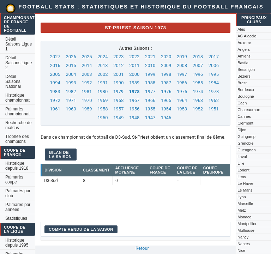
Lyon (241, 197)
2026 (71, 56)
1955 (150, 108)
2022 (134, 56)
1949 (118, 117)
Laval (242, 157)
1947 (150, 117)
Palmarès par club (17, 193)
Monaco (244, 217)
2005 (55, 74)
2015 (71, 65)
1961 (55, 108)
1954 (166, 108)
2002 (102, 74)
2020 (166, 56)
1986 (182, 82)
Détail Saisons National (13, 81)
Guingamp (246, 136)
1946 (166, 117)
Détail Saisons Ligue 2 (18, 62)
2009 (166, 65)
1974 (198, 91)
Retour (142, 248)
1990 (118, 82)
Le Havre (245, 183)
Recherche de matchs (18, 125)
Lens (241, 177)
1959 (87, 108)
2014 (87, 65)
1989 (134, 82)
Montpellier (247, 224)
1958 (102, 108)
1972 (55, 100)
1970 (87, 100)
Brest (242, 83)
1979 (118, 91)
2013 (102, 65)
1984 (214, 82)
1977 (150, 91)
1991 (102, 82)
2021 (150, 56)
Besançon (246, 69)
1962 (214, 100)
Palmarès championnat (17, 111)
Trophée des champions (17, 139)
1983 (55, 91)
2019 (182, 56)
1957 (118, 108)
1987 (166, 82)
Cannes (244, 116)
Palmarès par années (17, 207)
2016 (55, 65)
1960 (71, 108)
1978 (134, 91)
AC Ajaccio (246, 36)
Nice (241, 250)
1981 (87, 91)
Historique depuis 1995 (16, 243)
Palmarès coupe (14, 180)
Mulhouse (245, 230)
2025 (87, 56)
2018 (198, 56)
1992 (87, 82)
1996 (198, 74)
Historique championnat (17, 98)
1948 (134, 117)
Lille (241, 163)
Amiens (244, 56)
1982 (71, 91)
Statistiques (16, 218)
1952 (198, 108)
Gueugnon (246, 150)
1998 (166, 74)
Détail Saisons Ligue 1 (18, 44)
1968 (118, 100)
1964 (182, 100)
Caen (242, 103)
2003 (87, 74)
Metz (241, 210)
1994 (55, 82)
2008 (182, 65)
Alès (241, 29)
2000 (134, 74)
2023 (118, 56)
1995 (214, 74)
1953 (182, 108)
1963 (198, 100)
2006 (214, 65)
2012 (118, 65)
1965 (166, 100)
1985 (198, 82)
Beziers (244, 76)
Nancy (242, 237)
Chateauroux (248, 110)
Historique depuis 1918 (16, 166)
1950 (102, 117)
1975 (182, 91)
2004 (71, 74)
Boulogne (245, 96)
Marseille (245, 203)
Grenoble (245, 143)
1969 (102, 100)
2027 (55, 56)
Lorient (243, 170)
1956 (134, 108)
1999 (150, 74)
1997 (182, 74)
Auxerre (244, 43)
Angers (243, 49)
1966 (150, 100)
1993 (71, 82)
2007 (198, 65)
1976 (166, 91)
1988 (150, 82)
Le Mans (244, 190)
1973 (214, 91)
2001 (118, 74)
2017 (214, 56)
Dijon (241, 130)
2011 (134, 65)
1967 (134, 100)
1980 (102, 91)
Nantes (243, 244)
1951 (214, 108)
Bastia (242, 63)
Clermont (245, 123)
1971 (71, 100)
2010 (150, 65)
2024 (102, 56)
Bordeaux (245, 89)
